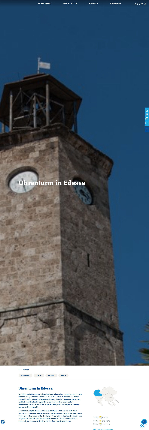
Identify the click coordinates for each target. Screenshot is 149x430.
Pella (63, 375)
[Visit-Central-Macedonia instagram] (147, 114)
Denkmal (25, 375)
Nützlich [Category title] (93, 4)
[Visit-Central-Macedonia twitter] (147, 119)
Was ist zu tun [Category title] (70, 4)
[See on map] (138, 3)
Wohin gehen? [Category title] (44, 4)
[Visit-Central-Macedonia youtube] (147, 123)
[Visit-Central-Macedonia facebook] (147, 110)
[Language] (143, 3)
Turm (38, 375)
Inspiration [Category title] (115, 4)
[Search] (135, 4)
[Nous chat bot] (144, 424)
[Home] (14, 3)
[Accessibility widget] (3, 422)
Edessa (51, 375)
